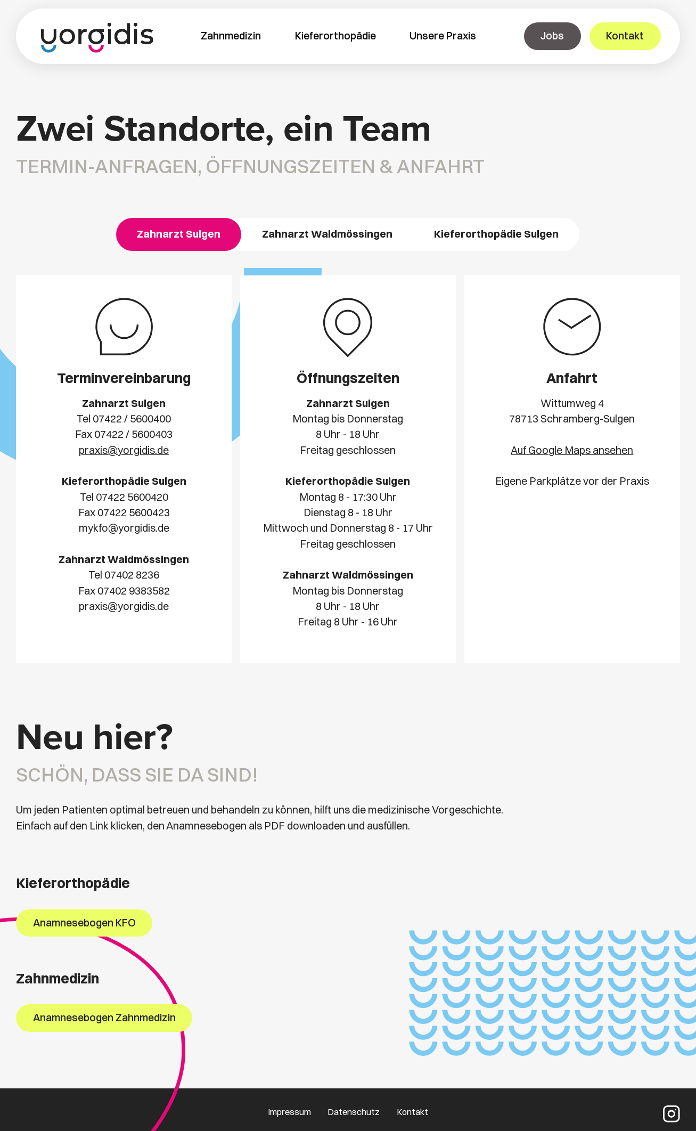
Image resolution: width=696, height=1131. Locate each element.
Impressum (289, 1111)
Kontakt (412, 1111)
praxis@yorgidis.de (124, 450)
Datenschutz (353, 1111)
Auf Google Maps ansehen (572, 450)
